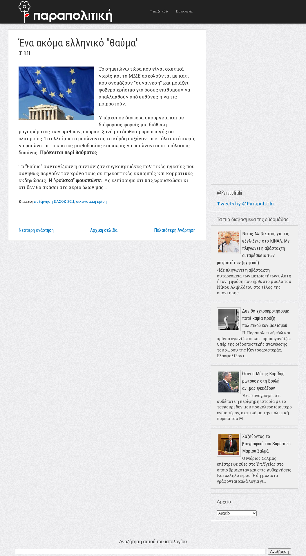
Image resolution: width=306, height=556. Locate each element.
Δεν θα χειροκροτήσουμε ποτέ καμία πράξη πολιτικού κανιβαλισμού (265, 318)
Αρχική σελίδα (103, 230)
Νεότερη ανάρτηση (36, 230)
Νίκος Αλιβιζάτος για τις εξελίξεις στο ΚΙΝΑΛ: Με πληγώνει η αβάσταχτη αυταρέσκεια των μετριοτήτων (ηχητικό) (253, 248)
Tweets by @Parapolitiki (246, 203)
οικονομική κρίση (91, 201)
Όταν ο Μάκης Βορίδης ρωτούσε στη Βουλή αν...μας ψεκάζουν (263, 381)
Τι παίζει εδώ (159, 11)
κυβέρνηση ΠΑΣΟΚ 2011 (54, 201)
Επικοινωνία (184, 11)
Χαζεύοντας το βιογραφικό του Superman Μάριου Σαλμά (266, 444)
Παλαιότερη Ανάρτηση (174, 230)
